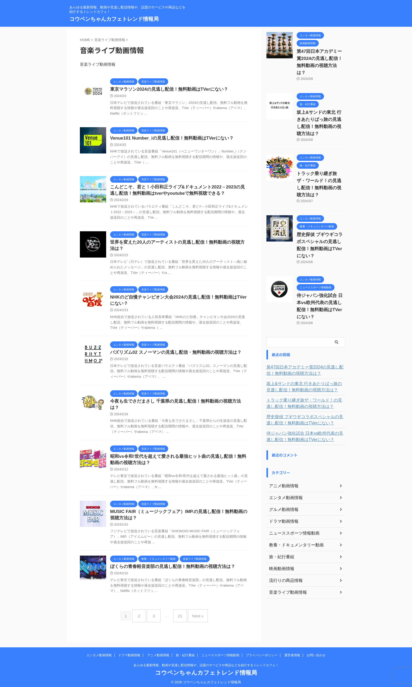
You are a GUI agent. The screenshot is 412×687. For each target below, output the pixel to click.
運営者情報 (292, 652)
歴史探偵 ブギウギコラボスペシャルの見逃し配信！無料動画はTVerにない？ (320, 220)
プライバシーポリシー (261, 652)
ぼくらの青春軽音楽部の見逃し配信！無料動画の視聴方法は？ (169, 568)
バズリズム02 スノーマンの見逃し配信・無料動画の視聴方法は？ (172, 357)
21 (179, 615)
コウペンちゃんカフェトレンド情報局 (114, 19)
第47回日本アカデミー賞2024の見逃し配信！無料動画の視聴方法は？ (319, 58)
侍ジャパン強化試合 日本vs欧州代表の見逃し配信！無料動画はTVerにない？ (320, 274)
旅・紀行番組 (185, 652)
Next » (193, 615)
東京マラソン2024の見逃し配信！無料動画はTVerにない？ (165, 89)
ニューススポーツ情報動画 (220, 652)
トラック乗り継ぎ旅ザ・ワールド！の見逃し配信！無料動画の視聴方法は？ (320, 166)
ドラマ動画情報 (129, 652)
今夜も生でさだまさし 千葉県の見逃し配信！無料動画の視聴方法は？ (175, 406)
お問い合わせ (316, 652)
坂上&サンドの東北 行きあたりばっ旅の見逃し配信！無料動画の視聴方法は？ (320, 112)
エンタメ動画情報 (99, 652)
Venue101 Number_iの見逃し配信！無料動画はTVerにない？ (168, 139)
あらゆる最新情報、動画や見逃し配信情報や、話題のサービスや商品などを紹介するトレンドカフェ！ (206, 662)
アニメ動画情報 (158, 652)
